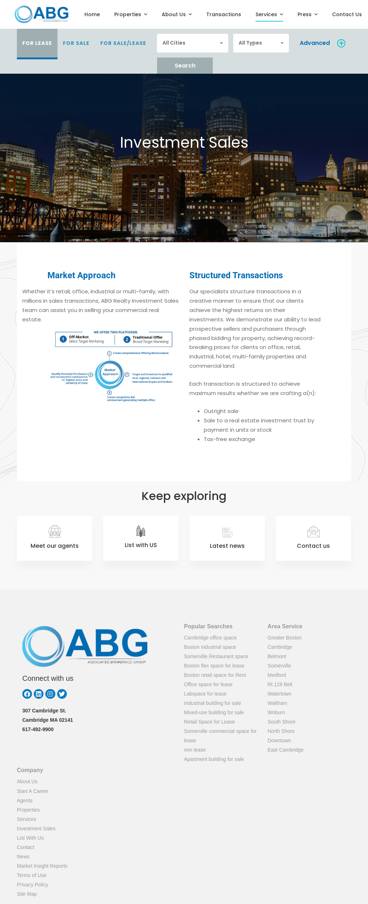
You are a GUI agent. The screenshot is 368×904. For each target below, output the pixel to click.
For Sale (76, 43)
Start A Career (33, 791)
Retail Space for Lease (209, 722)
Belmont (277, 656)
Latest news (227, 546)
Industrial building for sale (212, 703)
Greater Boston (285, 638)
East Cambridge (286, 750)
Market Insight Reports (42, 866)
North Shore (281, 731)
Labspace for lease (205, 694)
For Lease (37, 43)
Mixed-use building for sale (214, 712)
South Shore (282, 722)
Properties (28, 810)
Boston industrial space (210, 647)
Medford (277, 675)
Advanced (315, 43)
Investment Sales (36, 828)
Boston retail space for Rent (215, 675)
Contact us (313, 546)
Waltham (278, 703)
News (23, 856)
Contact (25, 847)
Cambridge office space (210, 638)
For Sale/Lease (123, 43)
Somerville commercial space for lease (220, 735)
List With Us (30, 838)
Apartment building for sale (214, 759)
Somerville (279, 666)
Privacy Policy (32, 884)
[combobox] (192, 43)
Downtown (279, 740)
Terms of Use (31, 875)
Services (26, 819)
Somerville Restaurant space (216, 656)
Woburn (276, 712)
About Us (27, 781)
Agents (25, 800)
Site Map (27, 894)
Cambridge (280, 647)
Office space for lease (208, 684)
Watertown (279, 694)
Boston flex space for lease (214, 666)
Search (185, 65)
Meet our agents (55, 546)
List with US (141, 545)
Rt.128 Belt (280, 684)
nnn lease (195, 750)
